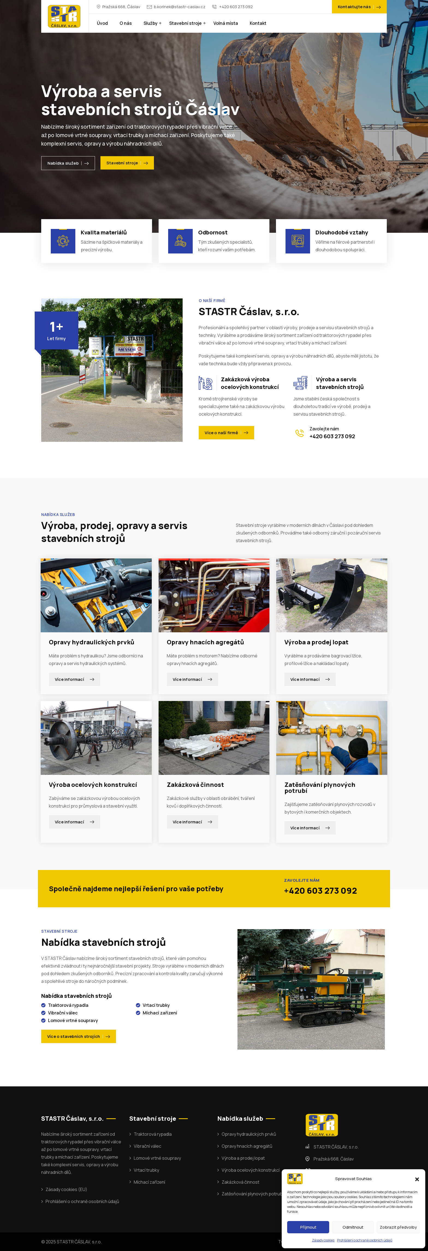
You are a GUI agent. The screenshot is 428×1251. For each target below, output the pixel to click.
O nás (126, 23)
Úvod (102, 23)
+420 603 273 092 (236, 7)
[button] (417, 1179)
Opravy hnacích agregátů (205, 642)
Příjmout (308, 1227)
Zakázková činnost (195, 785)
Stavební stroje (185, 23)
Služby (150, 23)
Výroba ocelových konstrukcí (93, 785)
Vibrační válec (147, 1146)
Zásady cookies (323, 1240)
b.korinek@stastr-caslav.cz (180, 7)
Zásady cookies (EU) (66, 1189)
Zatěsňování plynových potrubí (319, 788)
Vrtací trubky (146, 1170)
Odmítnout (353, 1227)
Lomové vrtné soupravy (157, 1158)
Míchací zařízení (149, 1182)
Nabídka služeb (68, 163)
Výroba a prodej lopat (316, 642)
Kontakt (258, 23)
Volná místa (225, 23)
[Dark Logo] (64, 16)
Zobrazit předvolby (398, 1227)
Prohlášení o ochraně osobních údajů (364, 1240)
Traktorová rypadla (153, 1134)
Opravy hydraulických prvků (91, 642)
